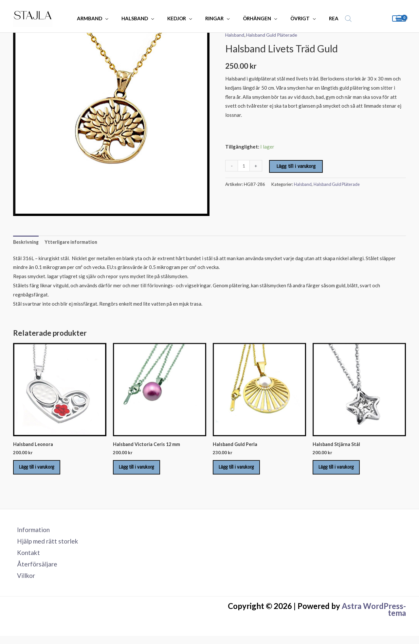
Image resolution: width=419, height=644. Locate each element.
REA (322, 18)
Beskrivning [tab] (26, 242)
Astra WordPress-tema (374, 617)
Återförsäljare (34, 571)
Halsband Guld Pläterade (274, 35)
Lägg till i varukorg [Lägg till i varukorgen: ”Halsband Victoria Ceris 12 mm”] (141, 470)
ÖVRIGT (292, 18)
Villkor (23, 583)
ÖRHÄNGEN (252, 18)
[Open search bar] (335, 18)
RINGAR (213, 18)
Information (30, 535)
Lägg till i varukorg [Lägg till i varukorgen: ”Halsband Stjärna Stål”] (341, 470)
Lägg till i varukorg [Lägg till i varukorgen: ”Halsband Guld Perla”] (241, 470)
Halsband (235, 35)
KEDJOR (178, 18)
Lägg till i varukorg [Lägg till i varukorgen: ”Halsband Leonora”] (41, 470)
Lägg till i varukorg (296, 166)
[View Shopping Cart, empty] (399, 18)
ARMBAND (98, 18)
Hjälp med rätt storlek (45, 547)
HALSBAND (140, 18)
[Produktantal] (244, 165)
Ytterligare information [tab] (73, 242)
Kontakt (25, 559)
